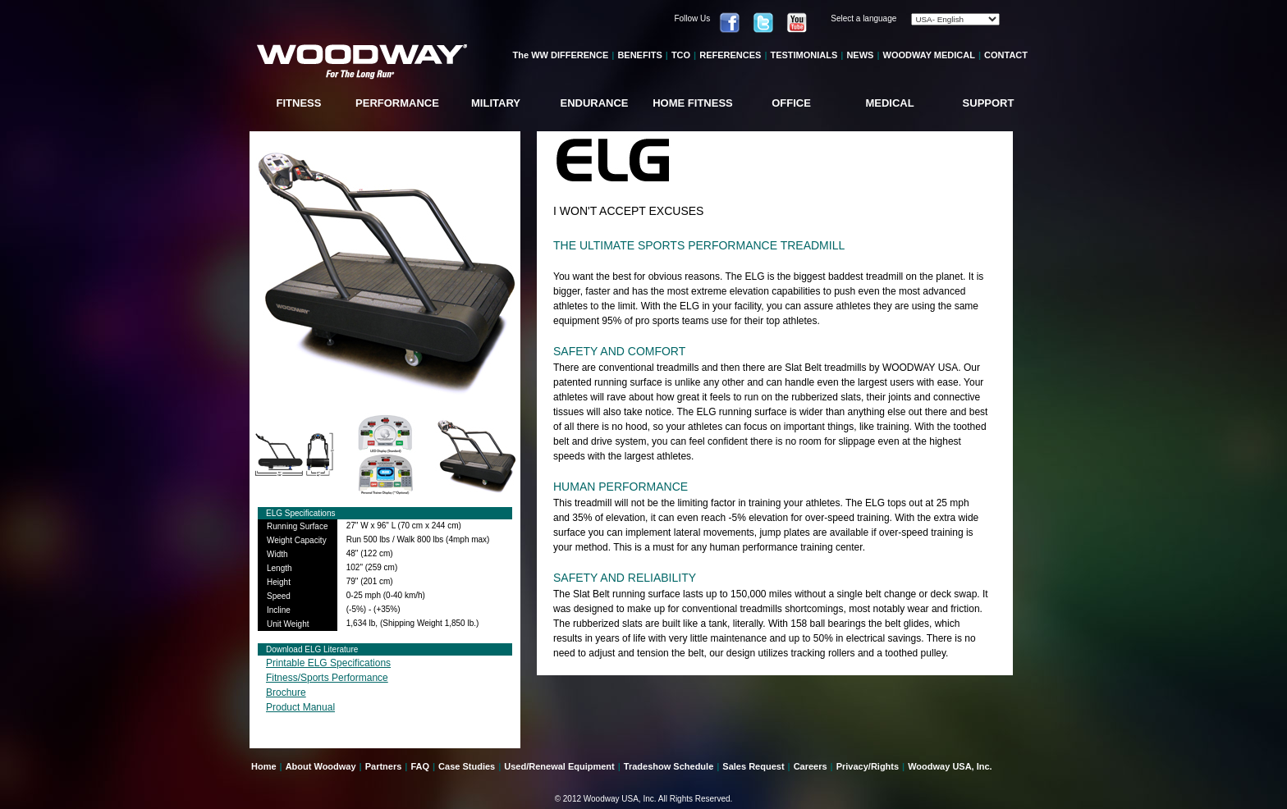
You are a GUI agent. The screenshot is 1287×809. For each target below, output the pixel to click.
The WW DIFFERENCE (561, 55)
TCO (680, 55)
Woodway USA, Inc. (950, 766)
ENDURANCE (594, 103)
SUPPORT (988, 103)
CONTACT (1006, 55)
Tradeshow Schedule (668, 766)
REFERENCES (730, 55)
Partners (383, 766)
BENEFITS (639, 55)
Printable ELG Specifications (328, 663)
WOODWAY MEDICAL (929, 55)
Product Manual (300, 707)
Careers (810, 766)
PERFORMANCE (397, 103)
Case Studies (466, 766)
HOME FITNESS (693, 103)
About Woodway (321, 766)
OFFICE (791, 103)
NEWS (859, 55)
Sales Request (753, 766)
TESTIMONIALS (803, 55)
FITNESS (299, 103)
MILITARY (495, 103)
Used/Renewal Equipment (559, 766)
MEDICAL (889, 103)
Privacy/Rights (867, 766)
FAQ (419, 766)
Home (264, 766)
